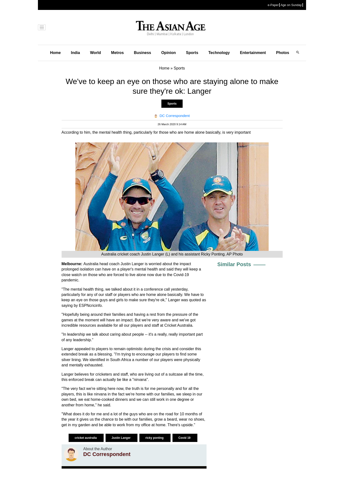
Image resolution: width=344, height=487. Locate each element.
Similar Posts (234, 264)
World (95, 53)
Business (142, 53)
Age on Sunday (291, 5)
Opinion (168, 53)
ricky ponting (155, 438)
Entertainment (253, 53)
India (75, 53)
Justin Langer (121, 438)
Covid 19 (185, 438)
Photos (282, 53)
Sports (192, 53)
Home (55, 53)
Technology (219, 53)
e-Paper (273, 5)
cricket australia (86, 438)
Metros (117, 53)
